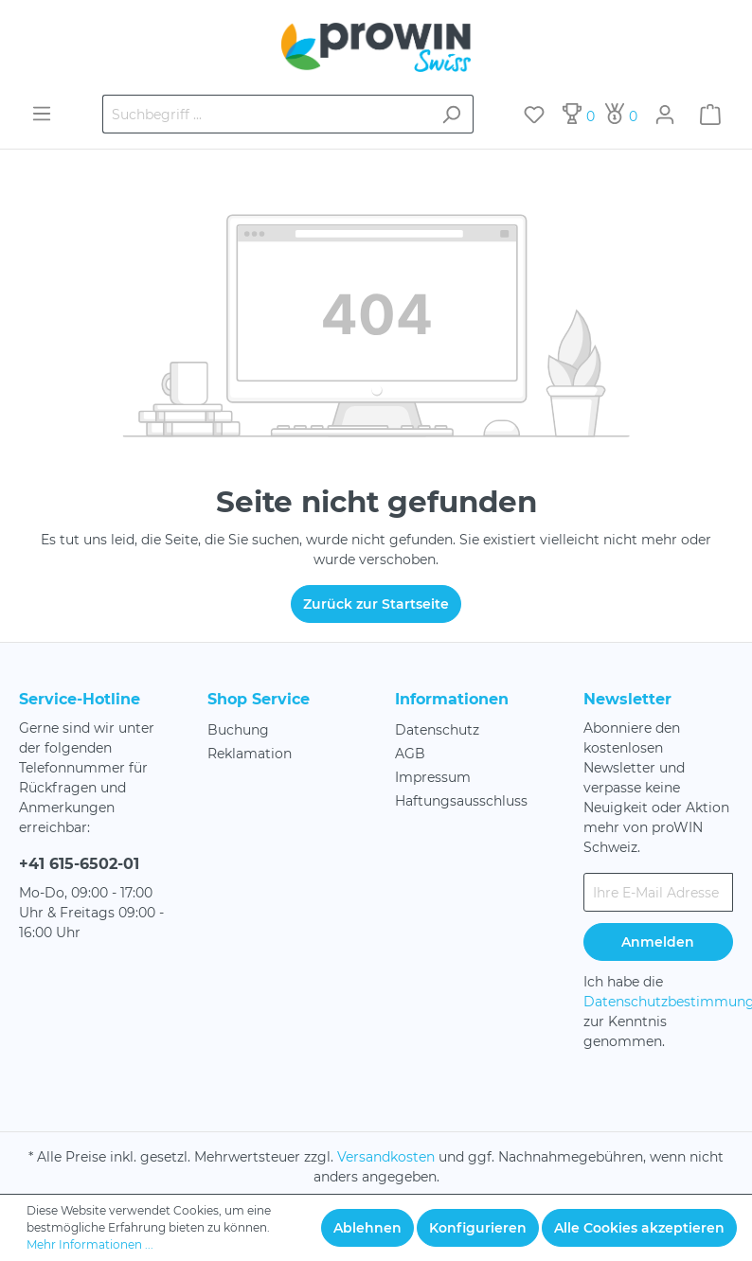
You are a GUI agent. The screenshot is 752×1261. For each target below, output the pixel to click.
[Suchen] (451, 114)
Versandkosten (386, 1156)
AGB (410, 753)
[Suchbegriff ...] (266, 114)
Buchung (238, 729)
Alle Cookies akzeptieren (639, 1227)
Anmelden (657, 941)
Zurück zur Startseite (376, 604)
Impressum (433, 777)
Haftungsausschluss (461, 800)
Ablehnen (367, 1227)
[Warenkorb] (710, 114)
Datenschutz (437, 729)
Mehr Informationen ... (90, 1244)
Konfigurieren (478, 1227)
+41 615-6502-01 (79, 864)
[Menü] (41, 114)
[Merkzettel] (534, 114)
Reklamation (249, 753)
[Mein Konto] (665, 114)
